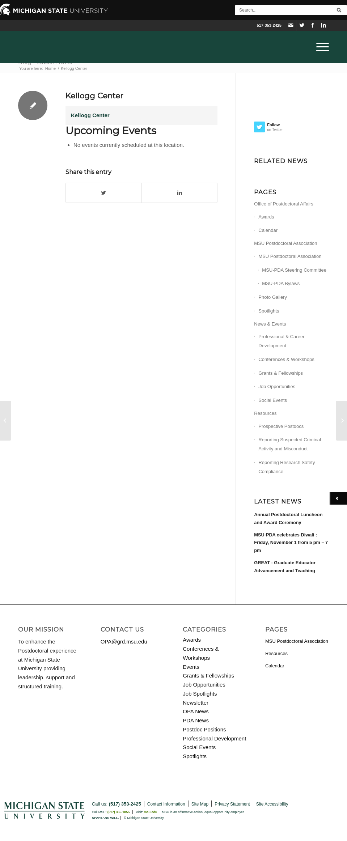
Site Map (199, 804)
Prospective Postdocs (281, 426)
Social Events (272, 400)
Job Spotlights (200, 694)
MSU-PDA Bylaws (281, 283)
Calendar (268, 230)
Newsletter (195, 703)
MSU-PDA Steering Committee (294, 270)
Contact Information (166, 804)
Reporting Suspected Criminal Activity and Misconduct (289, 444)
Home (50, 68)
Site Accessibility (272, 804)
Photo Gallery (272, 297)
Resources (265, 413)
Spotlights (268, 311)
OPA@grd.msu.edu (124, 641)
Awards (266, 217)
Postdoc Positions (204, 729)
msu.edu (150, 812)
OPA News (195, 711)
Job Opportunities (276, 386)
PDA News (196, 720)
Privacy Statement (232, 804)
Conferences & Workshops (286, 359)
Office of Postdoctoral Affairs (283, 204)
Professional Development (214, 738)
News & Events (270, 324)
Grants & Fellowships (280, 373)
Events (191, 667)
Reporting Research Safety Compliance (286, 467)
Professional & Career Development (281, 341)
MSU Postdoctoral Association (285, 243)
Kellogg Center (94, 95)
